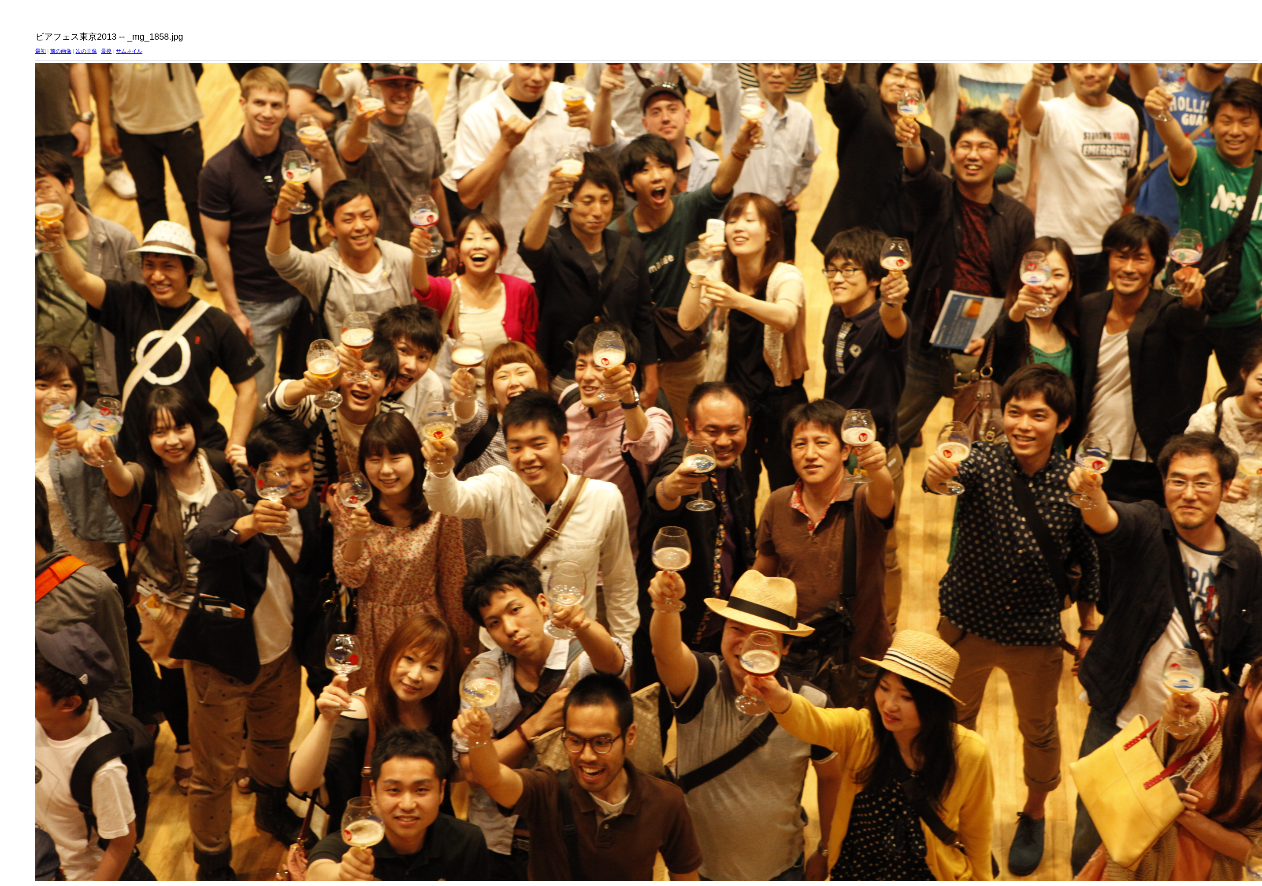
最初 (40, 51)
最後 (106, 51)
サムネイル (129, 51)
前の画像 (60, 51)
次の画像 (86, 51)
